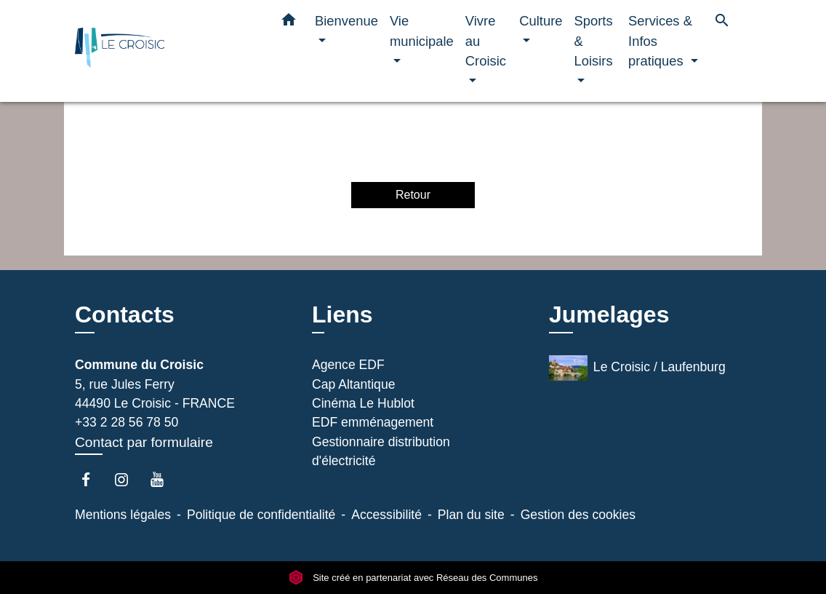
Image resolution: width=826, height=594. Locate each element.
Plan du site (471, 514)
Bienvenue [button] (346, 20)
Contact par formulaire (144, 442)
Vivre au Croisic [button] (485, 40)
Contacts (125, 314)
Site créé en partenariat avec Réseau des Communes (413, 577)
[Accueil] (166, 51)
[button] (288, 22)
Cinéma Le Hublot (363, 403)
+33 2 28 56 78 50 (126, 422)
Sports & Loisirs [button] (593, 40)
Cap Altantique (353, 384)
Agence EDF (348, 364)
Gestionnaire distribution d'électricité (381, 451)
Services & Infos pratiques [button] (660, 40)
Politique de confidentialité (261, 514)
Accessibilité (386, 514)
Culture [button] (540, 20)
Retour (413, 195)
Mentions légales (123, 514)
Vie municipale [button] (422, 31)
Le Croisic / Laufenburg (637, 368)
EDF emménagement (372, 422)
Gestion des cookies (578, 514)
